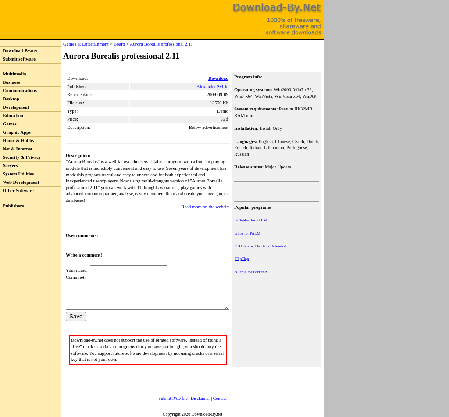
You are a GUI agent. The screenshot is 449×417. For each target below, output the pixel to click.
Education (11, 115)
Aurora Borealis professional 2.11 (143, 44)
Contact (211, 397)
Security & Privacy (20, 157)
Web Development (19, 182)
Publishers (12, 205)
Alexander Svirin (213, 86)
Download (219, 78)
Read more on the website (206, 200)
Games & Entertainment (68, 44)
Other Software (17, 190)
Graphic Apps (15, 132)
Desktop (9, 98)
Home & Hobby (17, 140)
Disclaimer (191, 397)
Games (8, 123)
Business (10, 82)
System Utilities (17, 173)
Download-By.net (18, 50)
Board (101, 44)
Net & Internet (16, 148)
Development (14, 107)
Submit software (18, 59)
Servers (9, 165)
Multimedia (13, 73)
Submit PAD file (164, 397)
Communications (18, 90)
